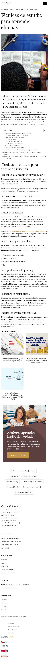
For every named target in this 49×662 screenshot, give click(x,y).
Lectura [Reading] (13, 487)
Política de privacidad (13, 626)
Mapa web (11, 633)
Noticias (12, 9)
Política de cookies (13, 629)
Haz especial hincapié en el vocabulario (17, 135)
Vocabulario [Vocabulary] (24, 492)
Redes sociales (6, 595)
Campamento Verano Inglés (9, 545)
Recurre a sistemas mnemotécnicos (16, 137)
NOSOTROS (4, 560)
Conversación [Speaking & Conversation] (24, 476)
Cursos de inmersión (12, 139)
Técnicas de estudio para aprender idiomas (17, 133)
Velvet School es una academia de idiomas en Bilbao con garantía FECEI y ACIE (24, 157)
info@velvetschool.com (9, 588)
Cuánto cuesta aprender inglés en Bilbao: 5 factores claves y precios (22, 153)
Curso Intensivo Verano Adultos (11, 541)
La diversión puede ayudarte (14, 141)
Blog (6, 9)
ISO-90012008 (11, 620)
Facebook (4, 599)
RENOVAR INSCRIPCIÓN (7, 569)
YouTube (3, 609)
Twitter (3, 606)
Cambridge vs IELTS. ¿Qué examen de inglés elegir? (20, 150)
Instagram (4, 603)
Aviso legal (11, 623)
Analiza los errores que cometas (15, 147)
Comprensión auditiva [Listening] (24, 471)
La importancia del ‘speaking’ (14, 143)
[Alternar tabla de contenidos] (44, 130)
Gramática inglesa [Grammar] (32, 482)
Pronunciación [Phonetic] (32, 487)
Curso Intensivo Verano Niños (10, 538)
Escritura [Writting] (12, 482)
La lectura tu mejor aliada (13, 145)
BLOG (2, 563)
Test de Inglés (5, 548)
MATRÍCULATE (4, 566)
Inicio (2, 9)
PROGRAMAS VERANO (7, 534)
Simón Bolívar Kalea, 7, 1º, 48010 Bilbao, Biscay (15, 584)
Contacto (4, 580)
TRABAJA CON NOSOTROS (8, 573)
